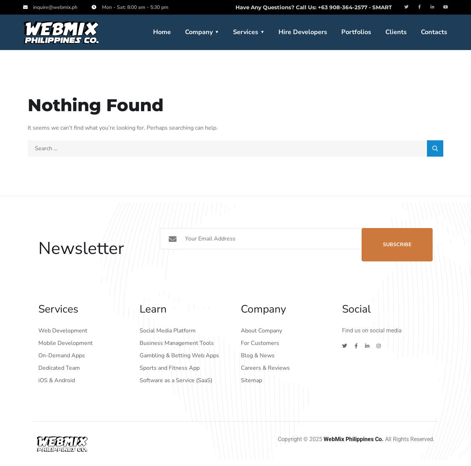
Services (245, 32)
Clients (396, 32)
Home (162, 32)
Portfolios (356, 32)
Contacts (434, 32)
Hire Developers (302, 32)
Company (199, 32)
